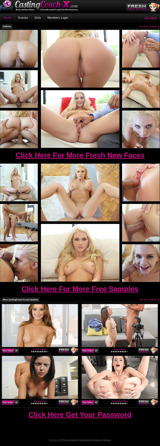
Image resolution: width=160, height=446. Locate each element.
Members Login (58, 17)
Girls (38, 17)
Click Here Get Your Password (80, 415)
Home (7, 17)
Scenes (23, 17)
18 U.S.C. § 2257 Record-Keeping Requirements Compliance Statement (80, 440)
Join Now (150, 17)
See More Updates (148, 26)
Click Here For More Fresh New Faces (80, 155)
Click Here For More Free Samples (80, 288)
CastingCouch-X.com (40, 6)
